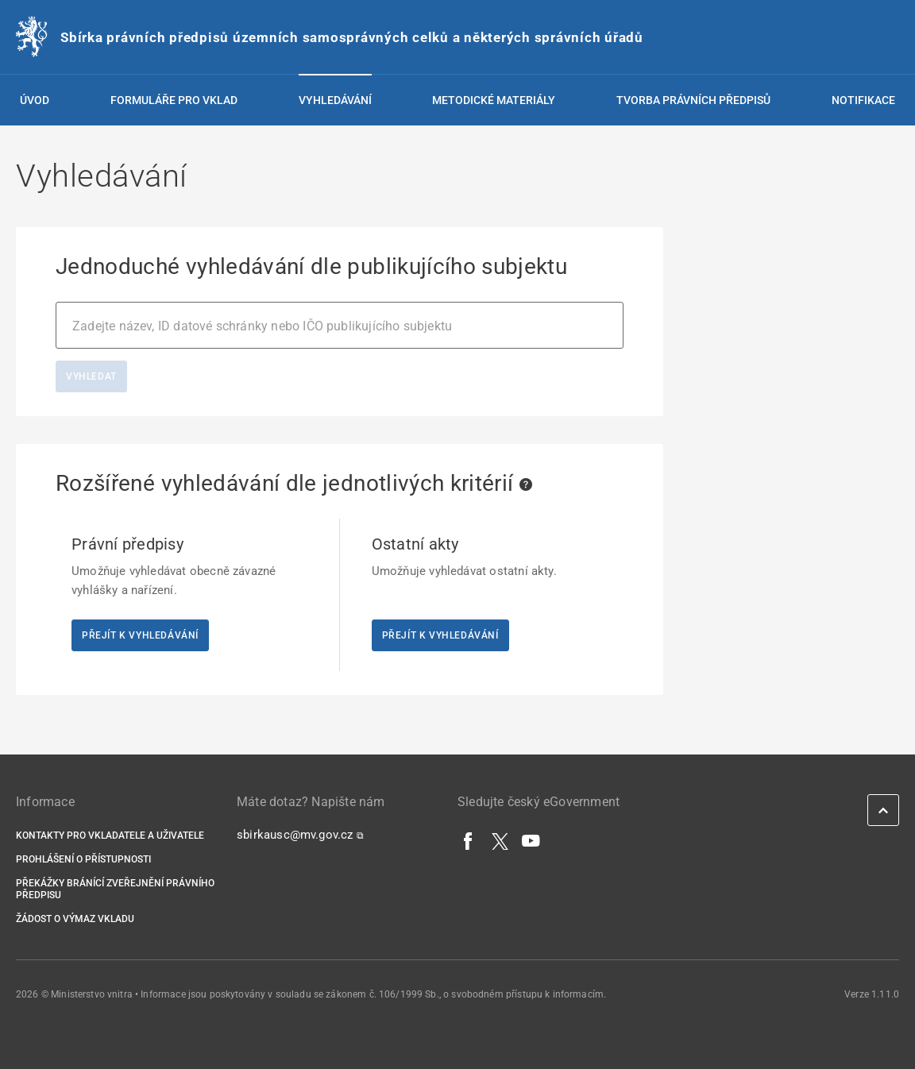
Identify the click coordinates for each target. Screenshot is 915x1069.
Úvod (34, 100)
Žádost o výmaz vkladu (75, 918)
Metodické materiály (493, 100)
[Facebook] (469, 840)
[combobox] (340, 325)
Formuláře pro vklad (173, 100)
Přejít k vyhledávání (140, 635)
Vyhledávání (335, 100)
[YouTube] (531, 840)
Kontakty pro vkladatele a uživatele (110, 835)
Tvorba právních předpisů (693, 100)
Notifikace (863, 100)
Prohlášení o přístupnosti (83, 859)
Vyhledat (91, 376)
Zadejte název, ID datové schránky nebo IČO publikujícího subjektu (262, 326)
